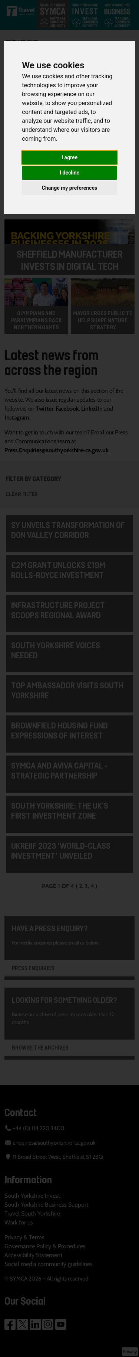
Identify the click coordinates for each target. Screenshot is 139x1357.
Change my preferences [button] (69, 188)
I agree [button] (69, 157)
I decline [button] (69, 173)
